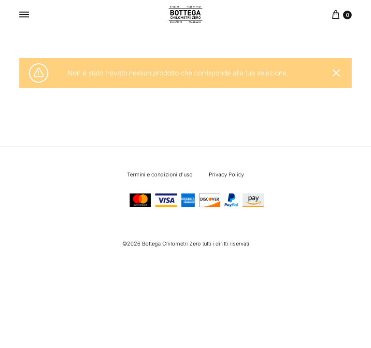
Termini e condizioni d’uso (160, 174)
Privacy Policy (226, 174)
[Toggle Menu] (24, 14)
